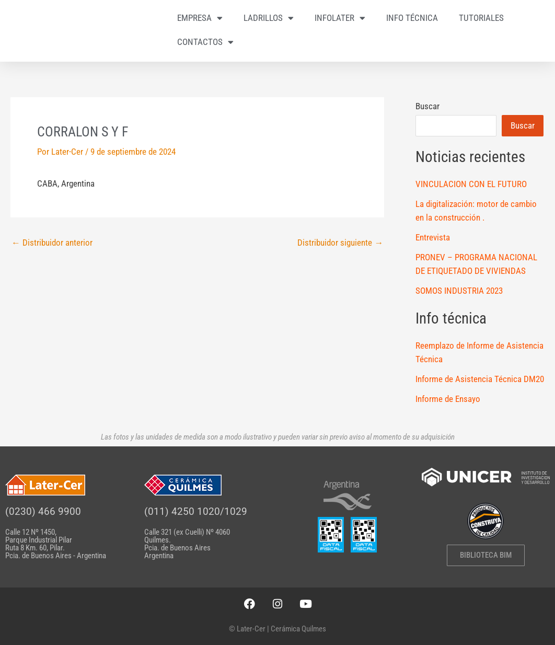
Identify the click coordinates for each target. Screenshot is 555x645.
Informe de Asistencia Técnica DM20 (479, 379)
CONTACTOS (205, 42)
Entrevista (432, 237)
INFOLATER (340, 18)
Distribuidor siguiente (340, 242)
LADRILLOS (269, 18)
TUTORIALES (481, 18)
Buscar (427, 106)
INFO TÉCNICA (412, 18)
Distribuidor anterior (51, 242)
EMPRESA (200, 18)
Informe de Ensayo (447, 399)
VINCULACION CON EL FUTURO (471, 184)
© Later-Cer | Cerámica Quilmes (277, 629)
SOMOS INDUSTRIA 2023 (459, 290)
